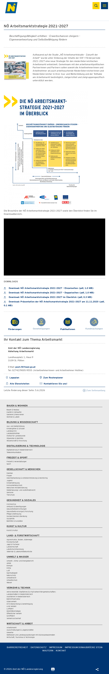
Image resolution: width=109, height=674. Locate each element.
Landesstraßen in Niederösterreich (20, 594)
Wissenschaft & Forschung (17, 441)
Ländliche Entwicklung (15, 549)
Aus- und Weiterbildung (16, 426)
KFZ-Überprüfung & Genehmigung (20, 604)
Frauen (9, 475)
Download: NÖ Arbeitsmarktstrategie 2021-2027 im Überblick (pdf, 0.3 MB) (48, 297)
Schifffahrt (11, 616)
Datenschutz (39, 647)
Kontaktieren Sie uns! (55, 383)
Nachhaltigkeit (12, 573)
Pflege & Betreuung (14, 514)
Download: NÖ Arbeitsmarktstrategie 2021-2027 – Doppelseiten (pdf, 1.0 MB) (49, 292)
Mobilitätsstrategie (14, 611)
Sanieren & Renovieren (15, 414)
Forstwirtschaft (12, 542)
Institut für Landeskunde (16, 436)
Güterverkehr (12, 601)
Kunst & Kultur (12, 530)
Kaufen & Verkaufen (14, 412)
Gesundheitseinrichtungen (17, 509)
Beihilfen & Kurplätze (15, 521)
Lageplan (14, 377)
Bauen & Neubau (13, 410)
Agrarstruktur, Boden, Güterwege (19, 539)
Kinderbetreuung (13, 483)
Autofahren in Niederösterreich (18, 596)
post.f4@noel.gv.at (25, 367)
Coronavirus (11, 504)
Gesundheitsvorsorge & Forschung (20, 511)
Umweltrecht (11, 578)
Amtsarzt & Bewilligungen (16, 506)
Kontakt (61, 650)
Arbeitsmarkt (11, 627)
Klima (9, 568)
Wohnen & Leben (13, 417)
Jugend (9, 480)
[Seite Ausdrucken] (52, 670)
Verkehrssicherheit (14, 618)
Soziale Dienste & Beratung (17, 516)
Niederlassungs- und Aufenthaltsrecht (21, 490)
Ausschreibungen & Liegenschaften (20, 630)
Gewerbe (10, 632)
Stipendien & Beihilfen (15, 438)
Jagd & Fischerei (13, 544)
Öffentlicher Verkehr (14, 613)
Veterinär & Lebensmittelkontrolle (19, 551)
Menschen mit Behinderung (17, 488)
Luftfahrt (10, 609)
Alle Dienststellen (19, 383)
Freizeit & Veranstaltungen (16, 461)
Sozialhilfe (10, 519)
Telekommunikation (14, 452)
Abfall (9, 563)
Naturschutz (11, 575)
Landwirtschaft (12, 547)
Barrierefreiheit (17, 647)
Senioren (10, 492)
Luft (8, 570)
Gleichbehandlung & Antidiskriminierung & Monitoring (27, 478)
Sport (9, 464)
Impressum (55, 647)
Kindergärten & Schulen (16, 428)
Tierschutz (11, 495)
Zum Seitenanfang (94, 390)
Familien (10, 473)
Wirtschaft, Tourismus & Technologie (21, 637)
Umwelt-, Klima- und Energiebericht (20, 561)
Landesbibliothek (13, 433)
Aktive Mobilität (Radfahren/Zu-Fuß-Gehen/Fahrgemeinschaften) (31, 592)
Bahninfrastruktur (13, 599)
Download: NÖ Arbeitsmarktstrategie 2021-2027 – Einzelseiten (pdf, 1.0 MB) (49, 288)
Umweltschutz (12, 580)
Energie (9, 566)
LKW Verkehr (11, 606)
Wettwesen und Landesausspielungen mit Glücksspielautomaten (31, 635)
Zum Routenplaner (53, 377)
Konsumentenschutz (14, 485)
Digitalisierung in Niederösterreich (20, 450)
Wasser (9, 582)
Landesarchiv (12, 431)
